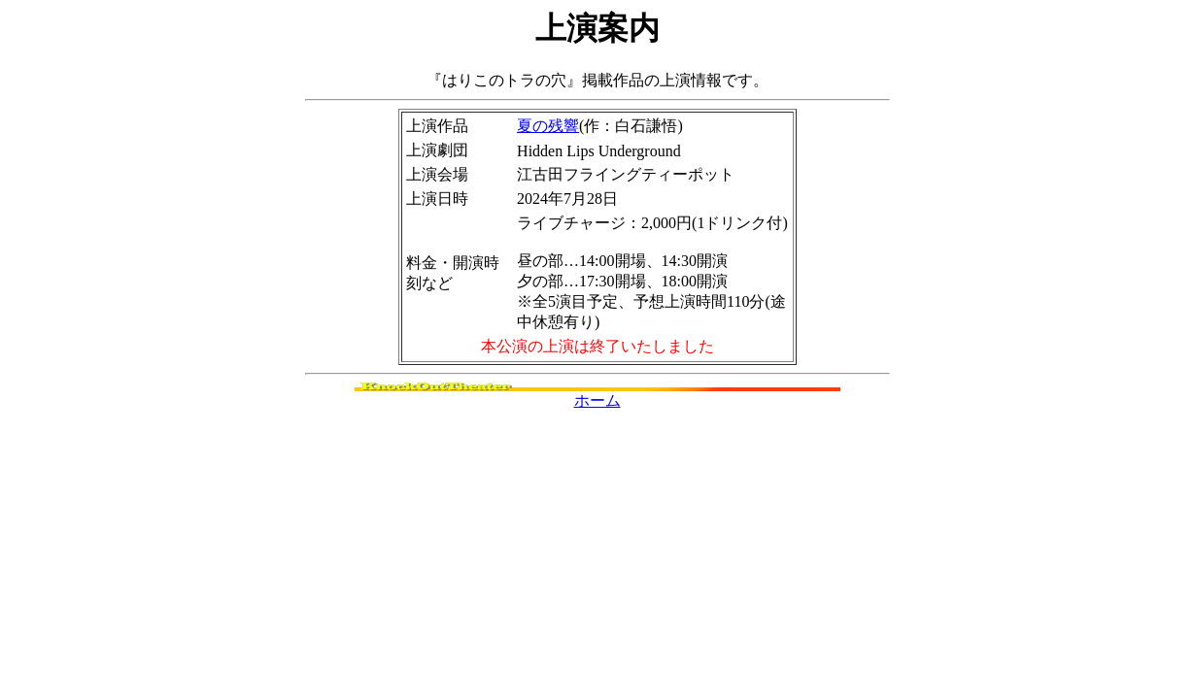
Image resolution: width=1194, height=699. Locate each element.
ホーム (597, 400)
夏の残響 (548, 125)
